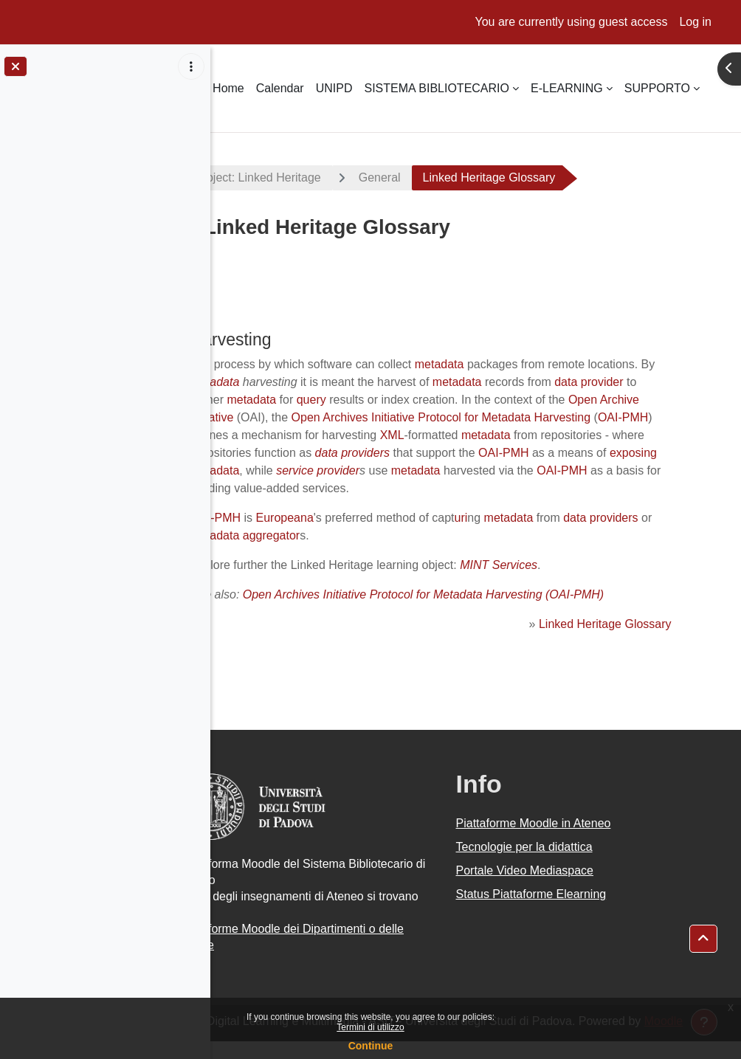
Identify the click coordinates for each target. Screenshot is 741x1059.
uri (521, 535)
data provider (312, 399)
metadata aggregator (372, 553)
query (484, 399)
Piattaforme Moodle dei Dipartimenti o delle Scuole (339, 954)
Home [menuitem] (228, 88)
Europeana (344, 535)
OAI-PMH (409, 435)
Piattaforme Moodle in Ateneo (564, 841)
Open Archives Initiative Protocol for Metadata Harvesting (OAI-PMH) (483, 612)
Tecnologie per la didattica (555, 864)
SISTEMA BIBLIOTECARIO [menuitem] (436, 88)
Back (249, 290)
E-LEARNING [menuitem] (567, 88)
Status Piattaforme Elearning (562, 912)
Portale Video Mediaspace (556, 888)
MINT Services (559, 582)
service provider (292, 488)
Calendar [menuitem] (280, 88)
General (442, 177)
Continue (370, 1046)
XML (643, 435)
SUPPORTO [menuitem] (657, 88)
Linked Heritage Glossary (609, 641)
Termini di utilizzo (370, 1027)
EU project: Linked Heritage (310, 177)
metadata (500, 364)
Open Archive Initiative (383, 417)
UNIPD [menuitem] (334, 88)
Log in (695, 21)
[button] (703, 939)
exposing (542, 470)
